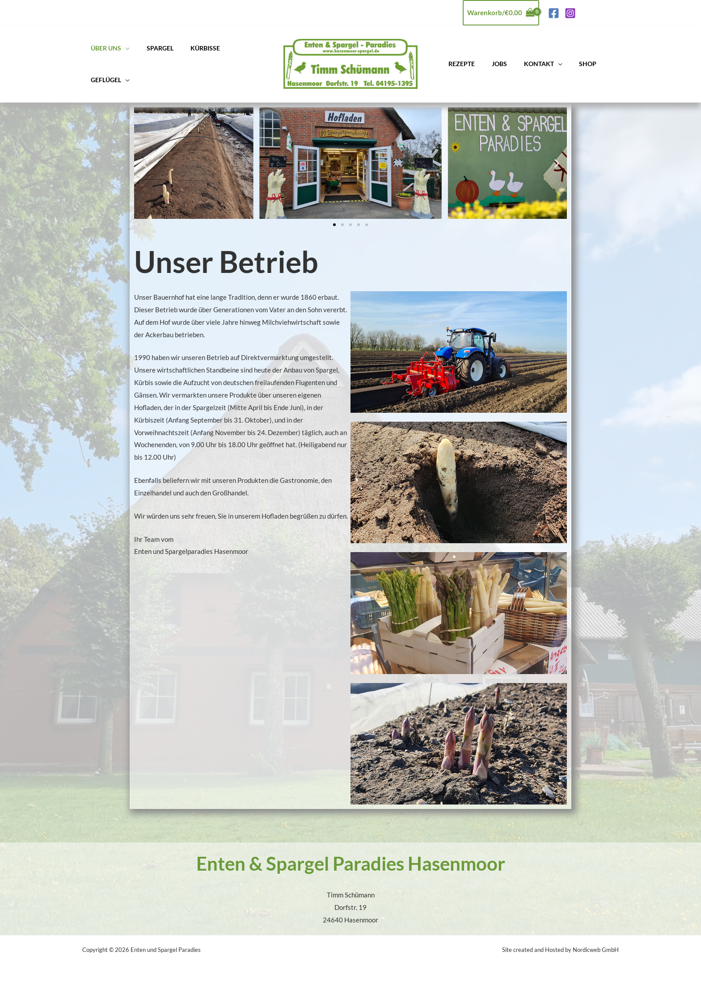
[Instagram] (570, 13)
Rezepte (459, 63)
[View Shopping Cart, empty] (501, 12)
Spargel (152, 48)
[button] (144, 162)
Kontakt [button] (527, 63)
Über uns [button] (104, 48)
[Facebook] (553, 13)
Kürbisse (193, 48)
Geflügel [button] (104, 80)
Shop (571, 63)
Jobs (492, 63)
